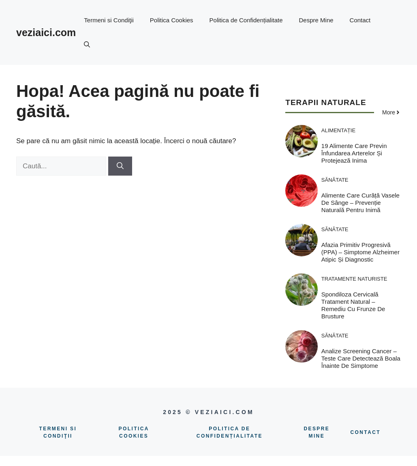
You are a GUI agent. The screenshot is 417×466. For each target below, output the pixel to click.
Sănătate (335, 180)
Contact (360, 20)
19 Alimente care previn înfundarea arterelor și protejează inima (354, 153)
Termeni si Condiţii (109, 20)
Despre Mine (316, 20)
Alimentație (338, 130)
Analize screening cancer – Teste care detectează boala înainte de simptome (360, 358)
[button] (87, 44)
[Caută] (120, 166)
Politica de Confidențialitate (246, 20)
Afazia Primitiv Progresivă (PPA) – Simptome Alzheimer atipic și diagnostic (360, 252)
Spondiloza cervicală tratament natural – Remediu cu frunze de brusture (353, 305)
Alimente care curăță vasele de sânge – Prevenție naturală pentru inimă (360, 202)
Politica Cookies (171, 20)
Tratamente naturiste (354, 279)
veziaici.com (46, 32)
